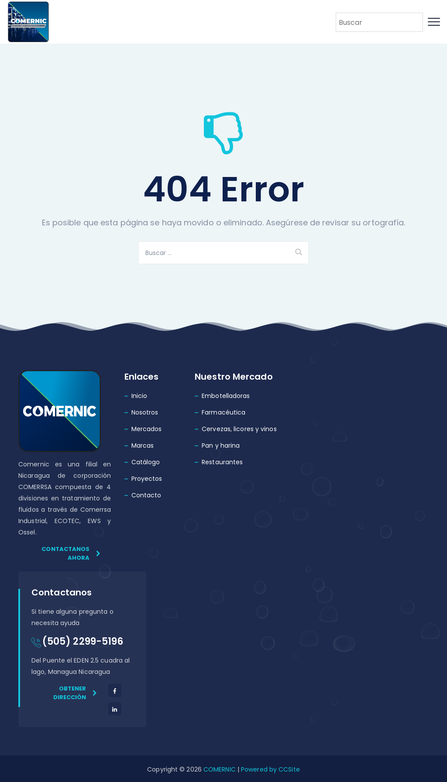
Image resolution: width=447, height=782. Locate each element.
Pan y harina (221, 445)
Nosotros (144, 412)
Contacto (146, 495)
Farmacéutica (223, 412)
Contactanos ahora (70, 553)
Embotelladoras (226, 395)
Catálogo (145, 462)
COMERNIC (219, 769)
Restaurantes (222, 462)
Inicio (139, 395)
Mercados (146, 429)
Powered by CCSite (269, 769)
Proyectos (146, 478)
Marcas (142, 445)
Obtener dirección (75, 692)
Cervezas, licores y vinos (239, 429)
